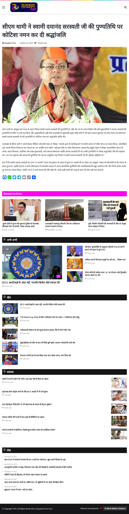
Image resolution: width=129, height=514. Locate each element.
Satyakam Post (10, 43)
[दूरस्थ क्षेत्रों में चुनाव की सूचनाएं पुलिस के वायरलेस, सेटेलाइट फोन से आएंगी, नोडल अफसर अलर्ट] (21, 210)
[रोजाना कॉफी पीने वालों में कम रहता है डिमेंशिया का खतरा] (119, 421)
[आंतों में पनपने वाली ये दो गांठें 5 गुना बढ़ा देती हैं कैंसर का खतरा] (119, 383)
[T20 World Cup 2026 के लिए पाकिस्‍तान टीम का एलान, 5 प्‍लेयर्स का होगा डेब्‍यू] (10, 321)
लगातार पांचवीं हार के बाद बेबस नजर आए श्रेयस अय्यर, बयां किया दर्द (45, 355)
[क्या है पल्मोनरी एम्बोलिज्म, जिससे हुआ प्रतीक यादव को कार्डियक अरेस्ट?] (119, 434)
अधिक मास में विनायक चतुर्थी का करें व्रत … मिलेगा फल (105, 260)
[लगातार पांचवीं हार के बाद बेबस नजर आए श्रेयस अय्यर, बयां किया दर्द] (10, 359)
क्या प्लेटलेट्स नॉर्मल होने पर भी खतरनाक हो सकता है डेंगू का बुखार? (27, 404)
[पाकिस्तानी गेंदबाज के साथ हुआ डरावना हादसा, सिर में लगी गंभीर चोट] (10, 334)
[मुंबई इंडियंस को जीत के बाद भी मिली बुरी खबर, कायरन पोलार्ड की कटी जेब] (10, 346)
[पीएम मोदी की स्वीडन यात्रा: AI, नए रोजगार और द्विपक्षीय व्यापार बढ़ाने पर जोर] (75, 276)
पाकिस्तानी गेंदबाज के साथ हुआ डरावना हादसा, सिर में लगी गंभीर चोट (45, 330)
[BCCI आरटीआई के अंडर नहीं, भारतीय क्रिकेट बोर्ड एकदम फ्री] (32, 262)
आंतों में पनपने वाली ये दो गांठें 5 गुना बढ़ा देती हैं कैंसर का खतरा (25, 379)
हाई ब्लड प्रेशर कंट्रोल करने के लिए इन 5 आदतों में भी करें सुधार (25, 392)
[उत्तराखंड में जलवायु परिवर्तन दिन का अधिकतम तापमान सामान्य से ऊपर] (64, 210)
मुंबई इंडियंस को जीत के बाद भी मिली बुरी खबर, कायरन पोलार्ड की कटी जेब (47, 343)
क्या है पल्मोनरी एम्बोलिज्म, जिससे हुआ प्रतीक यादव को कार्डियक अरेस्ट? (29, 430)
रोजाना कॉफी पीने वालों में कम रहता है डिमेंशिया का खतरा (23, 417)
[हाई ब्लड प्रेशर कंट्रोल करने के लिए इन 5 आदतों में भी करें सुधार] (119, 395)
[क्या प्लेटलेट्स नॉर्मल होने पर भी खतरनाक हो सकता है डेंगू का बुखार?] (119, 408)
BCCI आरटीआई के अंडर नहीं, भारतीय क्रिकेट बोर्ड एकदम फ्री (31, 282)
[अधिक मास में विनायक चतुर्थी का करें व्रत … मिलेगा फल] (75, 263)
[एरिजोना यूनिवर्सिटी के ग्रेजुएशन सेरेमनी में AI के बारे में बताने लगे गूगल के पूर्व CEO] (75, 251)
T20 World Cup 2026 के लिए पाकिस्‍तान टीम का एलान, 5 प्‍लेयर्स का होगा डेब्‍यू (49, 317)
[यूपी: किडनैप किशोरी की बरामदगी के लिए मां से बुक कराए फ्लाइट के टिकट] (107, 210)
